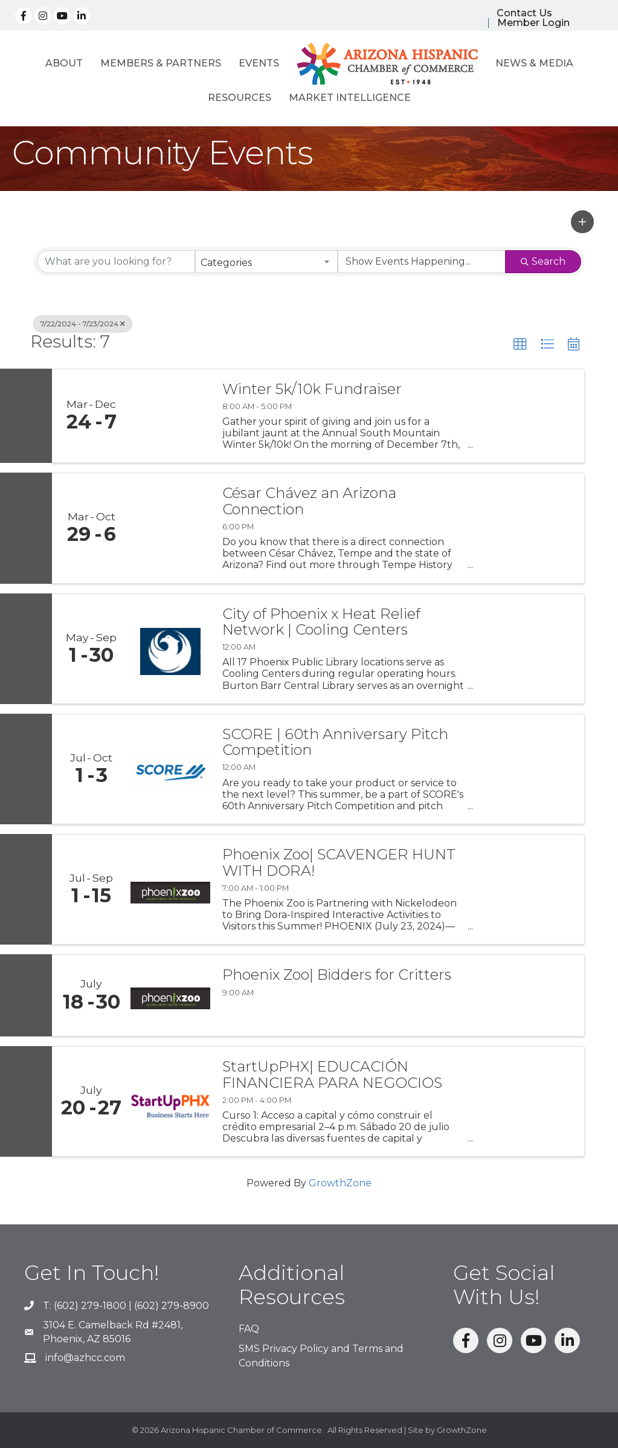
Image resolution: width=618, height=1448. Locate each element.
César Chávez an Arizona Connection (309, 501)
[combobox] (266, 261)
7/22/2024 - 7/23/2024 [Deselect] (82, 323)
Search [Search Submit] (543, 261)
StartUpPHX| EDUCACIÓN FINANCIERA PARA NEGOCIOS (332, 1075)
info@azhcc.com (85, 1357)
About (64, 63)
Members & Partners (160, 63)
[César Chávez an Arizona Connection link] (170, 528)
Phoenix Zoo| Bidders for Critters (336, 975)
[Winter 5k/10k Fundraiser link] (170, 416)
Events (259, 63)
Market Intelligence (350, 98)
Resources (239, 98)
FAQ (249, 1328)
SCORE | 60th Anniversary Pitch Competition (335, 742)
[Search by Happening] (422, 261)
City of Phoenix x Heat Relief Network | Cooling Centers (321, 622)
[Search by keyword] (116, 261)
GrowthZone (340, 1183)
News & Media (534, 63)
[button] (582, 221)
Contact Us (524, 13)
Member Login (533, 23)
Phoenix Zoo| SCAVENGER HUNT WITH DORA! (338, 863)
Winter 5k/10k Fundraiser (312, 389)
